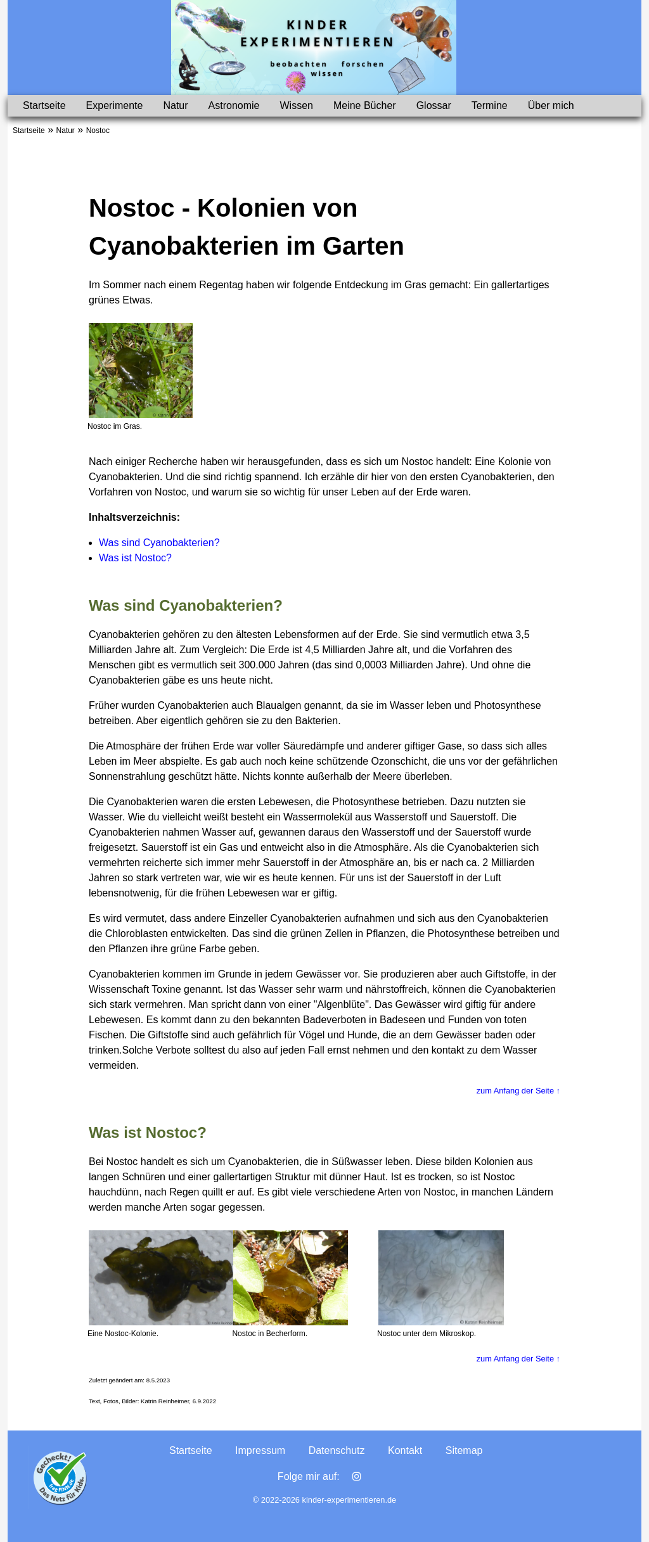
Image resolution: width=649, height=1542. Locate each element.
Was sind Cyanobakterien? (159, 542)
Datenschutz (337, 1450)
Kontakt (405, 1450)
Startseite (44, 105)
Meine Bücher (364, 105)
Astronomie (234, 105)
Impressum (260, 1450)
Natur (175, 105)
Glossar (433, 105)
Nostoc (98, 130)
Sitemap (464, 1450)
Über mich (551, 105)
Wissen (296, 105)
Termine (490, 105)
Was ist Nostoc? (135, 557)
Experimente (114, 105)
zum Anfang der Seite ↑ (518, 1090)
